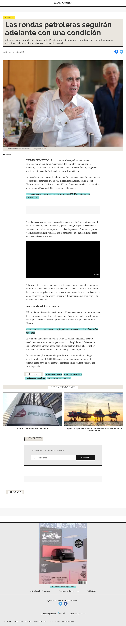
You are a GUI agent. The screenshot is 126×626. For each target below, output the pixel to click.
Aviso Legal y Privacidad (40, 591)
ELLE (51, 622)
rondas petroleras (54, 374)
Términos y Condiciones (69, 591)
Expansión (7, 622)
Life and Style (25, 622)
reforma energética (73, 374)
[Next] (120, 408)
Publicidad (91, 591)
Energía (9, 17)
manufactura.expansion (66, 604)
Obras (58, 622)
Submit (85, 457)
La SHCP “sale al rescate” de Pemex (32, 428)
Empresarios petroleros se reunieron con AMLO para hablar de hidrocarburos (93, 429)
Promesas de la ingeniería (63, 587)
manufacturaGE (60, 604)
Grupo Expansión (68, 622)
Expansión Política (40, 622)
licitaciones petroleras (36, 378)
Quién (16, 622)
